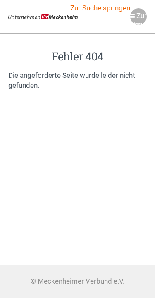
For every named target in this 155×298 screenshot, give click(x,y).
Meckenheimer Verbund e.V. (43, 16)
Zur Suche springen (100, 8)
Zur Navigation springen (138, 18)
